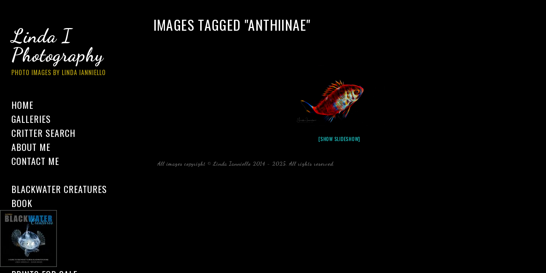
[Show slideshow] (339, 139)
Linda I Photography (64, 53)
